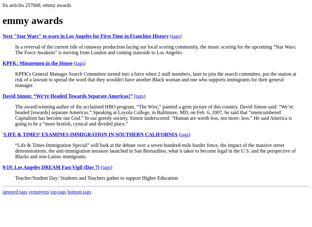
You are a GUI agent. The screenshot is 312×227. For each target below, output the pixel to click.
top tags (58, 192)
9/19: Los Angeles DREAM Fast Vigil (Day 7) (51, 167)
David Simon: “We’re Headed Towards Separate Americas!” (68, 96)
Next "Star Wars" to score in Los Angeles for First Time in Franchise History (86, 36)
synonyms (39, 192)
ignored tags (15, 192)
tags (176, 36)
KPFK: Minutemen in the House (38, 63)
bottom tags (79, 192)
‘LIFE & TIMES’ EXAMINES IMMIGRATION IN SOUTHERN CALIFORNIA (90, 134)
